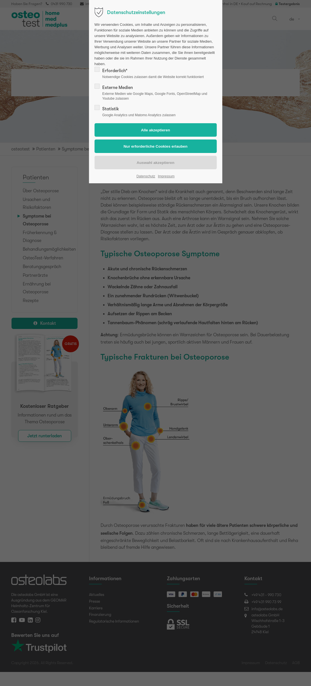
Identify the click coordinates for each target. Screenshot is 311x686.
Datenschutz (146, 176)
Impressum (166, 176)
